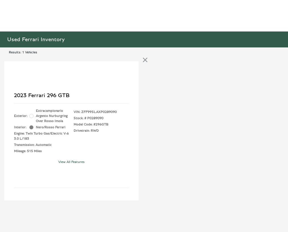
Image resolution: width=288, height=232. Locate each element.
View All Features (71, 162)
